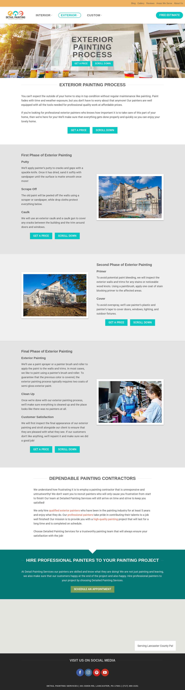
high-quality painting (105, 519)
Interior (44, 15)
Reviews (150, 3)
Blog (133, 3)
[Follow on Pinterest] (97, 672)
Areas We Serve (164, 3)
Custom (94, 15)
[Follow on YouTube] (105, 672)
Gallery (141, 3)
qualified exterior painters (64, 510)
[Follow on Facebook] (80, 672)
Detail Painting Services (62, 686)
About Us (178, 3)
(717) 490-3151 (130, 686)
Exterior (70, 15)
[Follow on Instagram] (88, 672)
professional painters (80, 514)
